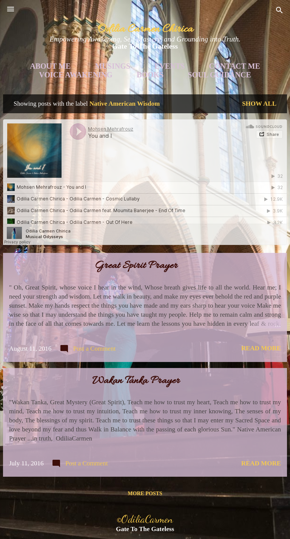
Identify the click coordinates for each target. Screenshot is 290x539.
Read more (261, 348)
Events (169, 66)
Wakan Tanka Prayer (136, 381)
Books (150, 75)
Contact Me (234, 66)
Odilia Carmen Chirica (145, 29)
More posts (145, 493)
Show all (259, 103)
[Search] (279, 11)
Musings (112, 66)
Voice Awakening (76, 75)
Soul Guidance (219, 75)
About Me (50, 66)
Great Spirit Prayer (136, 266)
